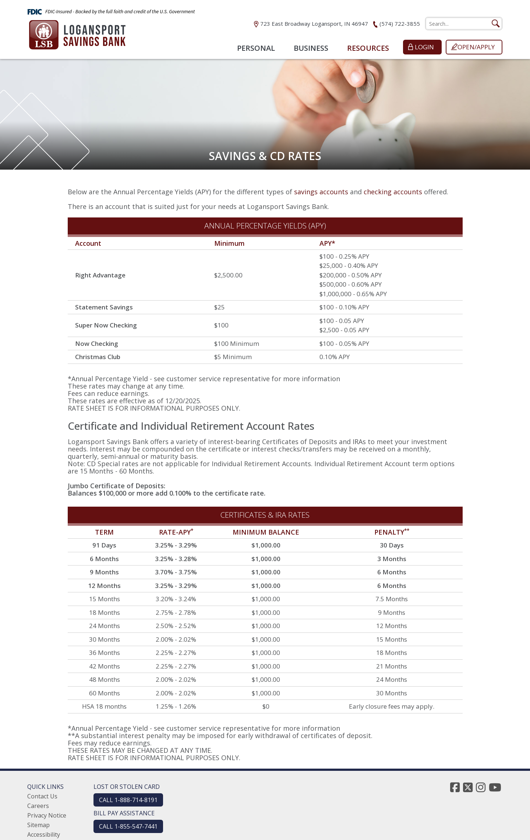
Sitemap (38, 825)
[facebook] (455, 787)
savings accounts (321, 191)
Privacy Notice (46, 815)
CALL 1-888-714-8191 (128, 800)
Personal (256, 48)
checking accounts (393, 191)
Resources (368, 48)
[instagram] (480, 787)
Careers (38, 806)
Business (311, 48)
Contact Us (42, 796)
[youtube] (495, 787)
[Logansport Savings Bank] (77, 32)
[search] (463, 23)
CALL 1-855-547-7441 (128, 826)
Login (424, 47)
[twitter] (468, 787)
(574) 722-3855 (399, 23)
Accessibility (43, 834)
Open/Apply (476, 47)
